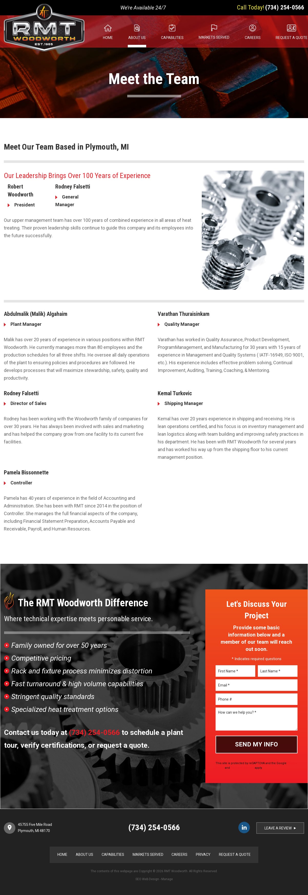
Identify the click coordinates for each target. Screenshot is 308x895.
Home (108, 38)
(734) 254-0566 (284, 7)
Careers (253, 38)
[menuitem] (101, 31)
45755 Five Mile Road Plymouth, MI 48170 (35, 828)
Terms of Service (242, 767)
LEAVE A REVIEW (280, 828)
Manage (167, 879)
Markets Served (214, 37)
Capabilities (172, 38)
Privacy (203, 854)
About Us (137, 38)
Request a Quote (235, 854)
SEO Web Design (147, 879)
